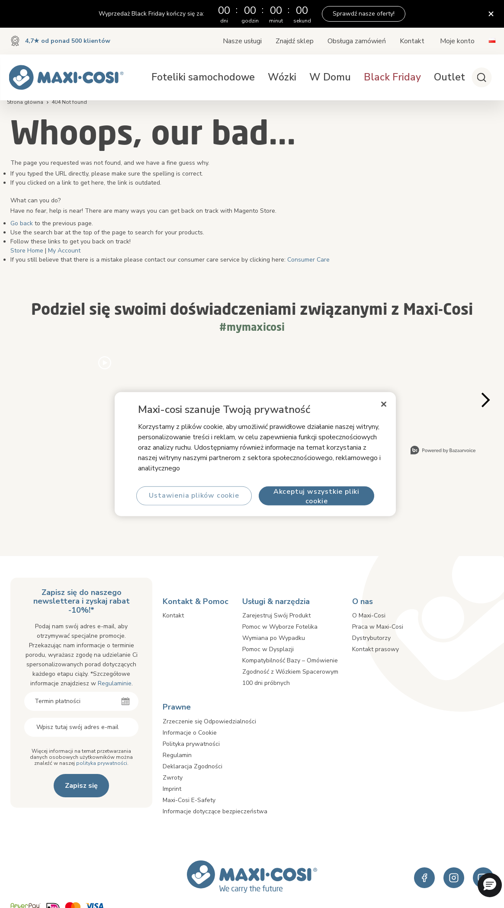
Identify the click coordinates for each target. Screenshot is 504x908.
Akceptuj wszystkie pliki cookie (316, 495)
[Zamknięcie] (383, 404)
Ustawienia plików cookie (194, 495)
